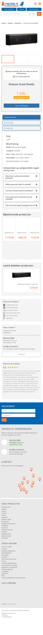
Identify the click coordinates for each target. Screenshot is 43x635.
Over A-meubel (9, 9)
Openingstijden (6, 555)
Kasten (4, 513)
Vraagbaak (5, 574)
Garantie (4, 559)
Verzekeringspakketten (9, 565)
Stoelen (4, 515)
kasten (9, 23)
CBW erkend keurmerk (9, 561)
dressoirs (17, 23)
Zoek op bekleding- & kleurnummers (14, 580)
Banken (4, 511)
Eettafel (4, 534)
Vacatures (5, 576)
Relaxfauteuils (6, 536)
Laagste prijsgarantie (8, 553)
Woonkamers (6, 509)
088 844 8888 (8, 340)
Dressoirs (5, 530)
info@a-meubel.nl (10, 348)
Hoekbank (5, 528)
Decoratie (5, 540)
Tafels (4, 518)
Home (4, 23)
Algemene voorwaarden (9, 570)
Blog (3, 578)
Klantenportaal (34, 9)
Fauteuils (4, 520)
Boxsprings (5, 524)
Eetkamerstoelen (7, 532)
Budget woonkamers (8, 526)
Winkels (21, 9)
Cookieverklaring (7, 572)
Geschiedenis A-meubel (9, 568)
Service (4, 563)
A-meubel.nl (25, 613)
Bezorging (5, 557)
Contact (21, 357)
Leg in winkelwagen (21, 108)
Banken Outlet (6, 538)
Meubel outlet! (6, 522)
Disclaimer (5, 617)
